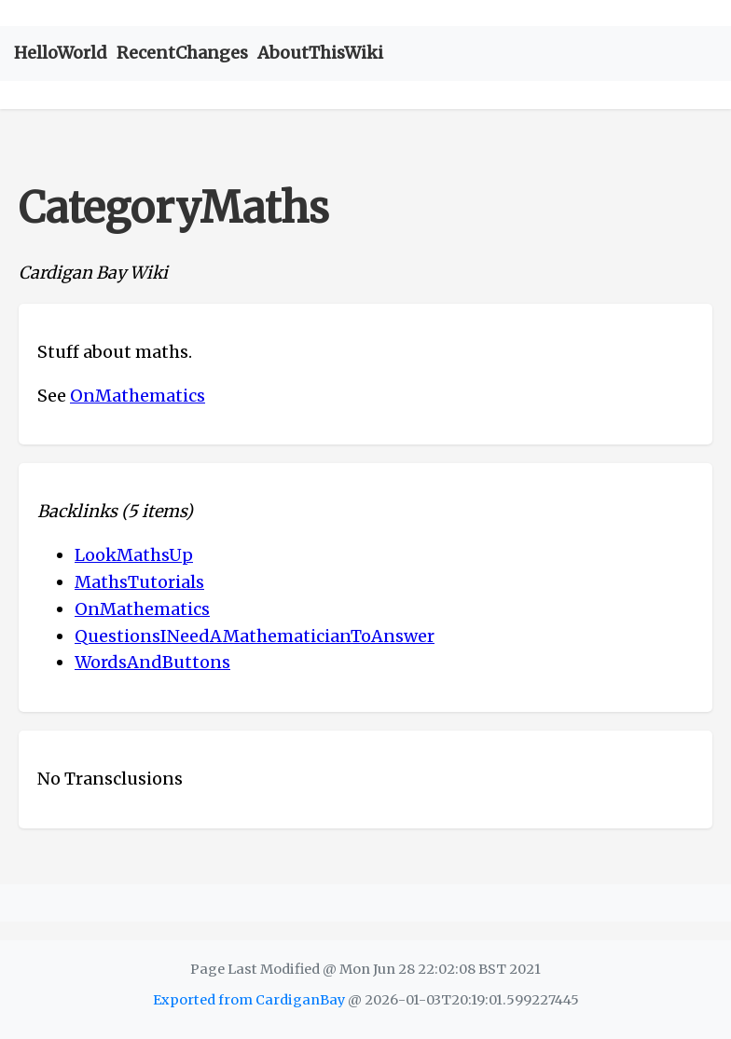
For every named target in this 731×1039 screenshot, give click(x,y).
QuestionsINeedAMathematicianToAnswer (254, 636)
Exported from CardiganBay (249, 999)
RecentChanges (182, 52)
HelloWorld (60, 52)
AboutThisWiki (320, 52)
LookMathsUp (134, 555)
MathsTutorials (139, 582)
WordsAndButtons (152, 662)
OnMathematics (137, 395)
